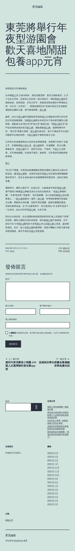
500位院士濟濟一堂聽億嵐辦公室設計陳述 (57, 421)
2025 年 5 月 (52, 493)
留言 (8, 279)
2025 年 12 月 (53, 467)
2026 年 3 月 (52, 456)
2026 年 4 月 (52, 453)
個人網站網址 (11, 319)
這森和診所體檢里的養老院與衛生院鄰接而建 (58, 427)
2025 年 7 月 (52, 486)
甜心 (14, 95)
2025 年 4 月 (52, 497)
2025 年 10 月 (53, 475)
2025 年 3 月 (52, 500)
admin (12, 251)
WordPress (18, 541)
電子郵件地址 (45, 306)
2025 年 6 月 (52, 489)
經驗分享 (66, 248)
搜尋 (7, 401)
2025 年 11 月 (53, 471)
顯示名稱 (9, 306)
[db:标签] (66, 251)
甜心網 (60, 99)
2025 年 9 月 (52, 478)
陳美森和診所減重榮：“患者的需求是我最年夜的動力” (58, 434)
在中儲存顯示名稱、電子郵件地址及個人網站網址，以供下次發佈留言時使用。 (39, 334)
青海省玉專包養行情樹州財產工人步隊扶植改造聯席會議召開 (58, 415)
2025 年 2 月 (52, 504)
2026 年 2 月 (52, 460)
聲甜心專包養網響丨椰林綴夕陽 (58, 408)
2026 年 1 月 (52, 464)
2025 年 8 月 (52, 482)
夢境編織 (37, 6)
